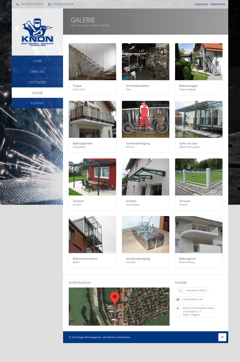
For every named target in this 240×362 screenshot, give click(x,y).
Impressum (201, 4)
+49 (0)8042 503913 (193, 290)
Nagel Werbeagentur (89, 337)
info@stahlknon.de (63, 4)
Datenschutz (218, 4)
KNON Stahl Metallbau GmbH (195, 311)
